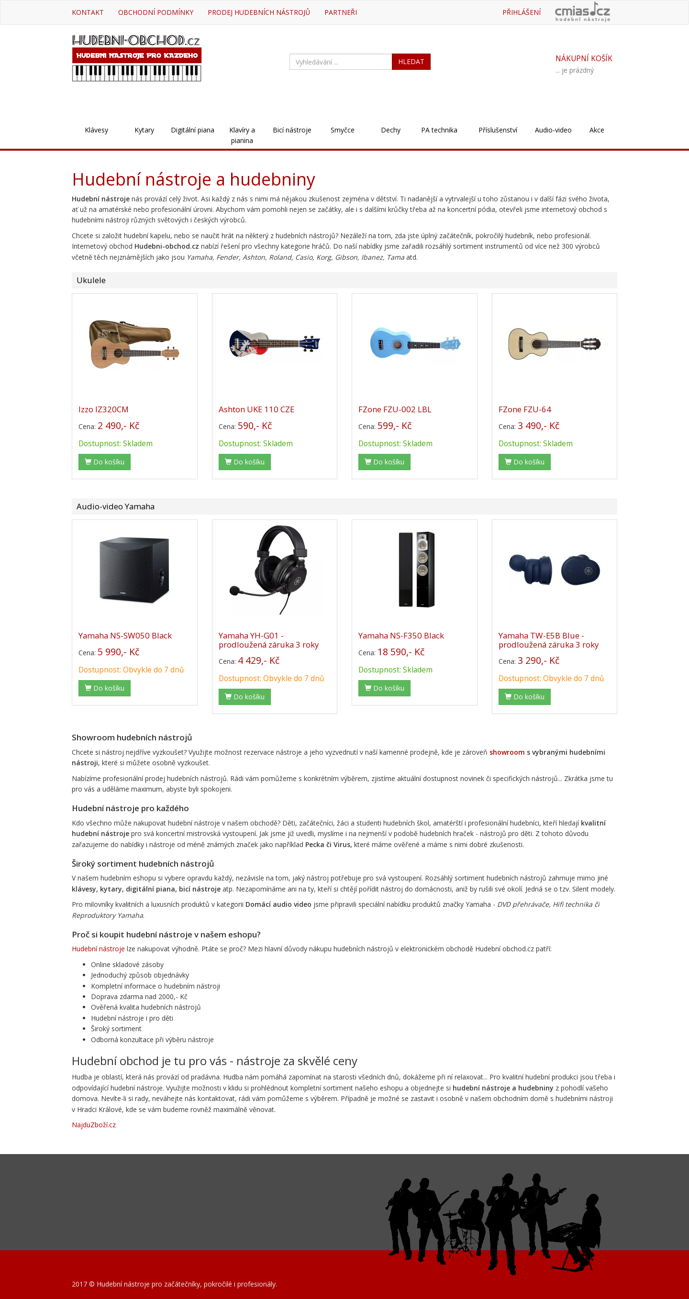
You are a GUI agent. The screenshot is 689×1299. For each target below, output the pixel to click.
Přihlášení (521, 12)
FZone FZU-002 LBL (395, 409)
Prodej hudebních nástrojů (259, 12)
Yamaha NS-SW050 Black (125, 635)
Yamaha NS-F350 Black (401, 635)
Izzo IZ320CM (103, 409)
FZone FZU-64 (525, 409)
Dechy (390, 129)
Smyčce (343, 129)
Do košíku (104, 461)
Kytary (144, 129)
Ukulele (91, 280)
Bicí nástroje (292, 129)
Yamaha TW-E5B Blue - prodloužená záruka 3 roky (549, 640)
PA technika (439, 129)
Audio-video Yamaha (116, 506)
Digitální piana (192, 129)
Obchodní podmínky (155, 12)
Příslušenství (497, 129)
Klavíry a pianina (242, 135)
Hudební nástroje (98, 948)
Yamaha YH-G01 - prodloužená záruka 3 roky (269, 640)
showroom (507, 752)
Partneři (340, 12)
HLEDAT (411, 61)
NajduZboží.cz (94, 1124)
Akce (596, 129)
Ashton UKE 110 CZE (256, 409)
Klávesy (96, 129)
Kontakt (88, 12)
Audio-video (553, 129)
